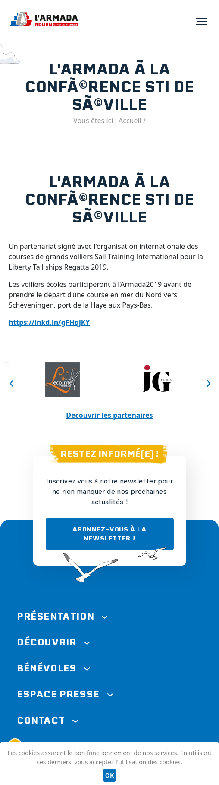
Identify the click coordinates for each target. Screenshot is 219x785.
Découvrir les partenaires (109, 415)
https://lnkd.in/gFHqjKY (49, 322)
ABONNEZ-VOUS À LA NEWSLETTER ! (109, 534)
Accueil (130, 120)
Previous (6, 362)
